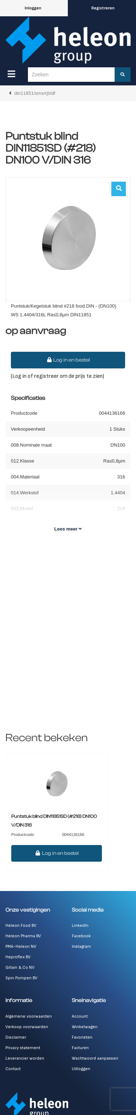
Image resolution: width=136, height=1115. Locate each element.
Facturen (80, 1048)
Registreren (103, 8)
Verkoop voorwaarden (26, 1027)
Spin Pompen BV (21, 978)
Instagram (81, 946)
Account (80, 1016)
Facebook (81, 936)
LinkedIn (80, 925)
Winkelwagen (85, 1027)
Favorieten (82, 1037)
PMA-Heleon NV (20, 946)
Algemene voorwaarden (28, 1016)
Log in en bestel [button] (68, 360)
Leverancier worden (24, 1058)
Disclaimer (15, 1037)
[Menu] (11, 74)
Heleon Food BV (20, 925)
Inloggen (33, 8)
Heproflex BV (17, 957)
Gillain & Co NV (19, 967)
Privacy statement (22, 1048)
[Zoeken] (123, 74)
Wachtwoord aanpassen (95, 1058)
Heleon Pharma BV (23, 936)
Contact (13, 1069)
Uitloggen (81, 1069)
